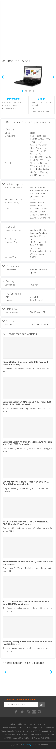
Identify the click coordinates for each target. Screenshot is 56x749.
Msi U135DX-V (37, 735)
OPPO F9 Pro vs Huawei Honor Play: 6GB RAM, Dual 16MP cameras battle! (26, 483)
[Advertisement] (28, 29)
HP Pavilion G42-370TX (40, 738)
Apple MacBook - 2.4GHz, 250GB (15, 735)
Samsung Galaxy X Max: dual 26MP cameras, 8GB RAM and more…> (27, 642)
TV (44, 724)
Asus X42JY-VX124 (21, 738)
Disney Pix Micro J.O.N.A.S (13, 728)
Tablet (20, 724)
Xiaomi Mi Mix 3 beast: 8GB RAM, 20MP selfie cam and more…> (28, 562)
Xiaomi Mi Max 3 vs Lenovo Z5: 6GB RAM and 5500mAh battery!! (25, 363)
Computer (28, 724)
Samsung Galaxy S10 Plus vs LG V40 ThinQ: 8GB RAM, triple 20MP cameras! (27, 403)
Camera (37, 724)
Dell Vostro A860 (30, 731)
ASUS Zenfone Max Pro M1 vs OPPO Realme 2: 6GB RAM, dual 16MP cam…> (26, 522)
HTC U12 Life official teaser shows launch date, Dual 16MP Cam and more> (26, 602)
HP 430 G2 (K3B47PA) (35, 728)
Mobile (13, 724)
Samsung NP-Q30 (46, 731)
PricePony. (27, 745)
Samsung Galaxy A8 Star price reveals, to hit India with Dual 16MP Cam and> (27, 443)
